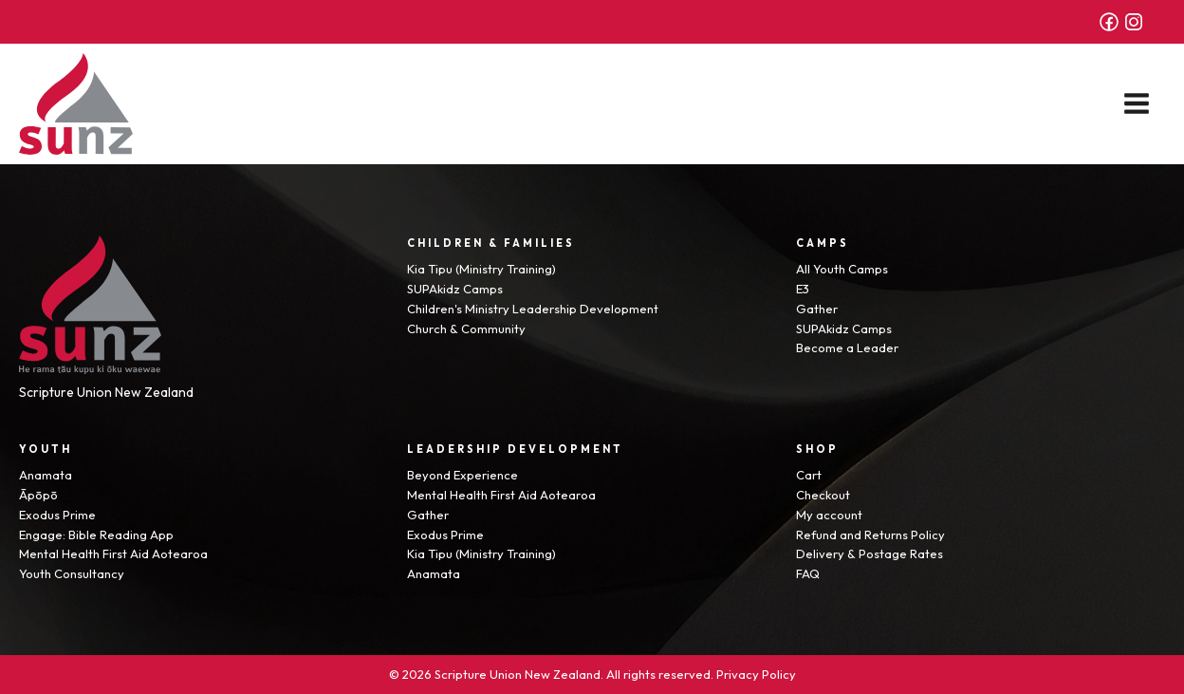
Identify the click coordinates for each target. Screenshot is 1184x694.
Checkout (823, 494)
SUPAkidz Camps (455, 288)
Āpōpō (38, 494)
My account (829, 514)
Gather (817, 308)
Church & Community (466, 328)
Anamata (45, 474)
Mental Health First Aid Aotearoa (113, 553)
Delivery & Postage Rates (869, 553)
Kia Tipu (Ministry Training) (481, 268)
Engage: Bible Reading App (96, 534)
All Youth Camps (842, 268)
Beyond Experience (462, 474)
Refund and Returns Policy (870, 534)
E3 (802, 288)
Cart (809, 474)
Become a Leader (847, 347)
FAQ (808, 573)
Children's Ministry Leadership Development (532, 308)
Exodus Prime (57, 514)
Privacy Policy (756, 674)
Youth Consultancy (71, 573)
